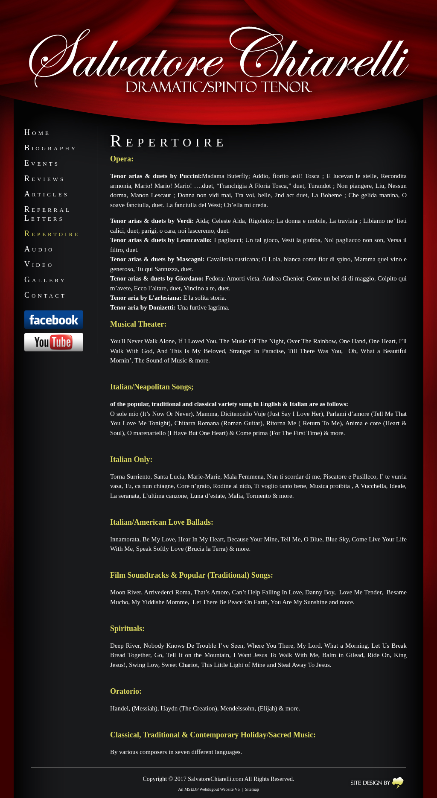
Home (37, 132)
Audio (39, 249)
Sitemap (252, 789)
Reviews (44, 178)
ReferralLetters (47, 213)
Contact (45, 295)
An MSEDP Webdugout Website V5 (209, 789)
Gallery (45, 279)
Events (42, 163)
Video (39, 264)
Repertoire (52, 233)
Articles (46, 194)
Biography (50, 147)
